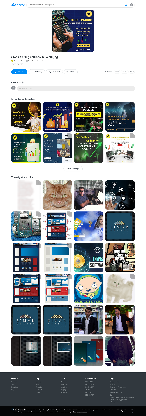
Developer (64, 392)
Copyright (64, 390)
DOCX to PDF (89, 387)
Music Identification (116, 392)
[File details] (26, 117)
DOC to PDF (89, 382)
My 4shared (31, 61)
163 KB (20, 64)
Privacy (112, 384)
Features (39, 390)
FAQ (37, 384)
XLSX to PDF (89, 395)
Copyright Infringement (118, 387)
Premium (14, 382)
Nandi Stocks (17, 61)
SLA (111, 395)
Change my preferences (80, 412)
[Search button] (125, 4)
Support (38, 382)
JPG (14, 64)
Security (113, 390)
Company (64, 382)
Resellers (64, 387)
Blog (12, 390)
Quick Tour (39, 387)
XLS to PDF (89, 390)
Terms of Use (114, 382)
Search (13, 384)
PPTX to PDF (89, 384)
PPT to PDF (89, 392)
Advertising (64, 384)
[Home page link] (18, 4)
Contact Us (39, 392)
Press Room (15, 387)
